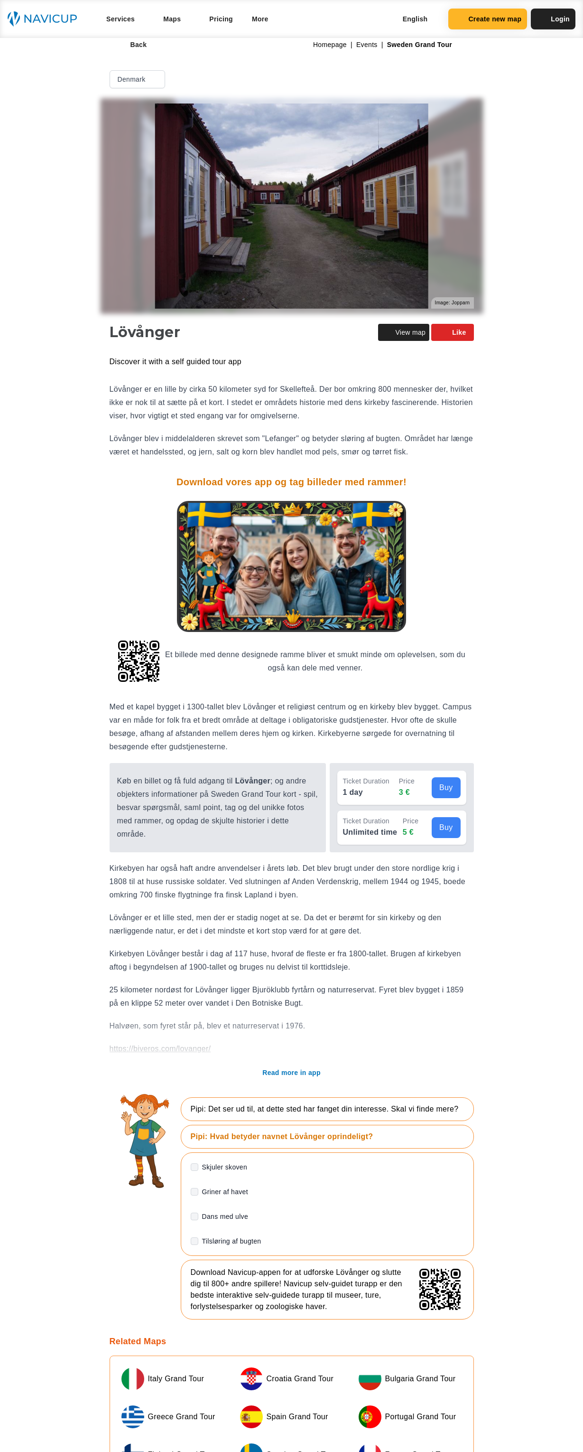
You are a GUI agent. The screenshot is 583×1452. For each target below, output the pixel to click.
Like (452, 332)
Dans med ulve (225, 1216)
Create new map (487, 19)
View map (404, 332)
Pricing (221, 19)
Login (553, 19)
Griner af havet (225, 1192)
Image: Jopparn (452, 302)
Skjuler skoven (225, 1167)
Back (132, 44)
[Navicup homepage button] (45, 19)
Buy (446, 787)
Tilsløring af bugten (231, 1241)
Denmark (138, 79)
